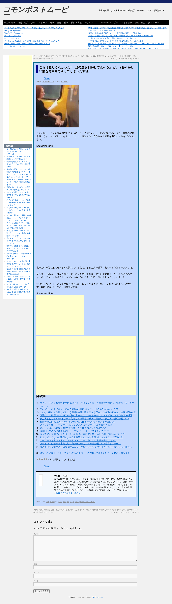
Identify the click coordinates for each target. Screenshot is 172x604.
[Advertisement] (57, 165)
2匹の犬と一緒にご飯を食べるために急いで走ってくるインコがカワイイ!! (19, 256)
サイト (36, 581)
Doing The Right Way (12, 31)
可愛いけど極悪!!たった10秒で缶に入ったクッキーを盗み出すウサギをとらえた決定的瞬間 (86, 415)
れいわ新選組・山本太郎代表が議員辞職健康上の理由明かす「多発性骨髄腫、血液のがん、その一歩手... (127, 28)
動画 (60, 502)
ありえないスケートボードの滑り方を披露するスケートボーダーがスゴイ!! (18, 202)
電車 (77, 502)
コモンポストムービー (35, 12)
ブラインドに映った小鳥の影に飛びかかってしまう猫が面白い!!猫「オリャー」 (80, 443)
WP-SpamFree (97, 597)
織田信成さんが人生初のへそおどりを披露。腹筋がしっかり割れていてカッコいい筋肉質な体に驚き (126, 44)
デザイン (89, 22)
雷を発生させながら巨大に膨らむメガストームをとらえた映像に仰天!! (18, 210)
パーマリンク (90, 502)
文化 (33, 22)
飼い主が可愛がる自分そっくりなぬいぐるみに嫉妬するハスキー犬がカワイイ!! (18, 291)
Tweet (47, 78)
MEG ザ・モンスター (12, 36)
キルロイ (64, 82)
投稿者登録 (140, 22)
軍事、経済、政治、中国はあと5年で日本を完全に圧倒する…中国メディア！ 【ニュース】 (123, 49)
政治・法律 (9, 22)
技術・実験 (76, 22)
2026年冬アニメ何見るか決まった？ (101, 31)
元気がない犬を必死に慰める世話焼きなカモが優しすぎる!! (27, 44)
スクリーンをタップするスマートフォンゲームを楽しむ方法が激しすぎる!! (78, 440)
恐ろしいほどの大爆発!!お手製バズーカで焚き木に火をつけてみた (73, 428)
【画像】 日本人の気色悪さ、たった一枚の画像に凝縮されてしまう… (114, 33)
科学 (66, 22)
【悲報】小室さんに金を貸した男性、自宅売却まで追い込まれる (112, 38)
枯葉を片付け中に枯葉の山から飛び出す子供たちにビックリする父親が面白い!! (18, 271)
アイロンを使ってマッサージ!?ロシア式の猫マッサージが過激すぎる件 (76, 425)
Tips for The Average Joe (13, 33)
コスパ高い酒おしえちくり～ (15, 46)
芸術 (116, 22)
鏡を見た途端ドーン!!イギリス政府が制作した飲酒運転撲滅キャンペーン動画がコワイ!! (84, 453)
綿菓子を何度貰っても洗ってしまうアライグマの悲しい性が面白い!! (18, 164)
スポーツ (42, 22)
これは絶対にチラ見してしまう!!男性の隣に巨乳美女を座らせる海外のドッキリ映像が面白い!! (88, 412)
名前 (35, 564)
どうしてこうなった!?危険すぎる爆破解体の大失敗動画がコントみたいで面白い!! (81, 437)
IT (97, 22)
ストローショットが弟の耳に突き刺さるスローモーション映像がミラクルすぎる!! (18, 263)
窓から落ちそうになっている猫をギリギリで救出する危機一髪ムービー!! (18, 240)
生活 (52, 502)
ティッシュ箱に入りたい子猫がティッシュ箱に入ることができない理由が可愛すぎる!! (18, 225)
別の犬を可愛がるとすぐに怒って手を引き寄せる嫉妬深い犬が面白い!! (18, 194)
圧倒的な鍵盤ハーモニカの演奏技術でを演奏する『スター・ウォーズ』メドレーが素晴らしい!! (19, 171)
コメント (36, 534)
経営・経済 (23, 22)
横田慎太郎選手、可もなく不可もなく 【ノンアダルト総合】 (111, 46)
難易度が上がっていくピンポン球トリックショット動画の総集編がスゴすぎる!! (18, 233)
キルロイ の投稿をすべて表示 (68, 493)
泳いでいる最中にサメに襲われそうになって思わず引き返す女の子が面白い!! (18, 248)
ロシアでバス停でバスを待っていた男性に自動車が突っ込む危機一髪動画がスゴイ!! (82, 434)
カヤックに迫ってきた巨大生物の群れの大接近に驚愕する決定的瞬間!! (18, 279)
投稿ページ (153, 22)
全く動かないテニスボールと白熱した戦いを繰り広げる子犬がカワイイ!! (32, 41)
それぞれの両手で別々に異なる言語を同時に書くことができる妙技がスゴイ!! (79, 409)
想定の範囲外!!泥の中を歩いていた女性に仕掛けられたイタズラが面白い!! (77, 422)
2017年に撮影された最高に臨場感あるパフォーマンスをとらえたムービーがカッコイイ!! (19, 217)
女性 (64, 502)
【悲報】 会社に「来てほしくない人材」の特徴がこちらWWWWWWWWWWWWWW (120, 36)
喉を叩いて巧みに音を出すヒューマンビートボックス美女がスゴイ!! (74, 431)
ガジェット (106, 22)
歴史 (59, 22)
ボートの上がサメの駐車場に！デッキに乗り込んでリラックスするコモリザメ (34, 28)
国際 (52, 22)
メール (36, 572)
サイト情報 (126, 22)
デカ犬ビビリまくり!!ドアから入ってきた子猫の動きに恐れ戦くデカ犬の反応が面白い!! (84, 418)
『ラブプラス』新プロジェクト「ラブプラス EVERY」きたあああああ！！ (116, 41)
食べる (82, 502)
